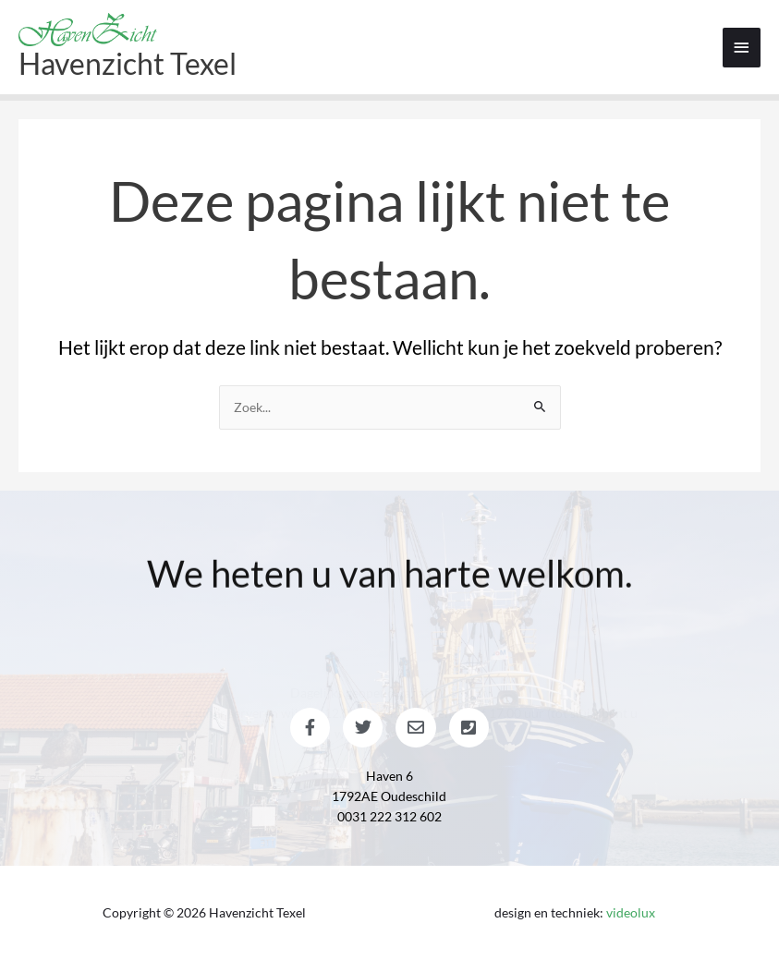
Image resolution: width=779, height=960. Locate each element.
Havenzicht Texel (127, 63)
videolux (630, 912)
